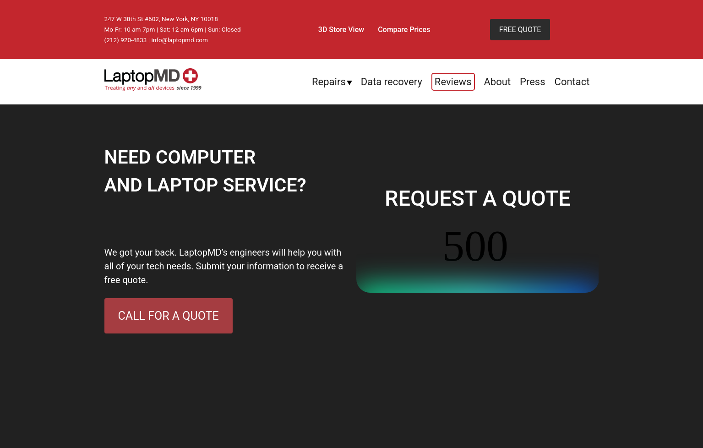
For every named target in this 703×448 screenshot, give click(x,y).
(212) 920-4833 (125, 40)
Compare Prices (404, 29)
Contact (572, 81)
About (497, 81)
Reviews (453, 81)
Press (532, 81)
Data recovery (391, 81)
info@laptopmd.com (180, 40)
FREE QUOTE (520, 29)
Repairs (329, 81)
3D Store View (341, 29)
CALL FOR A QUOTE (168, 315)
